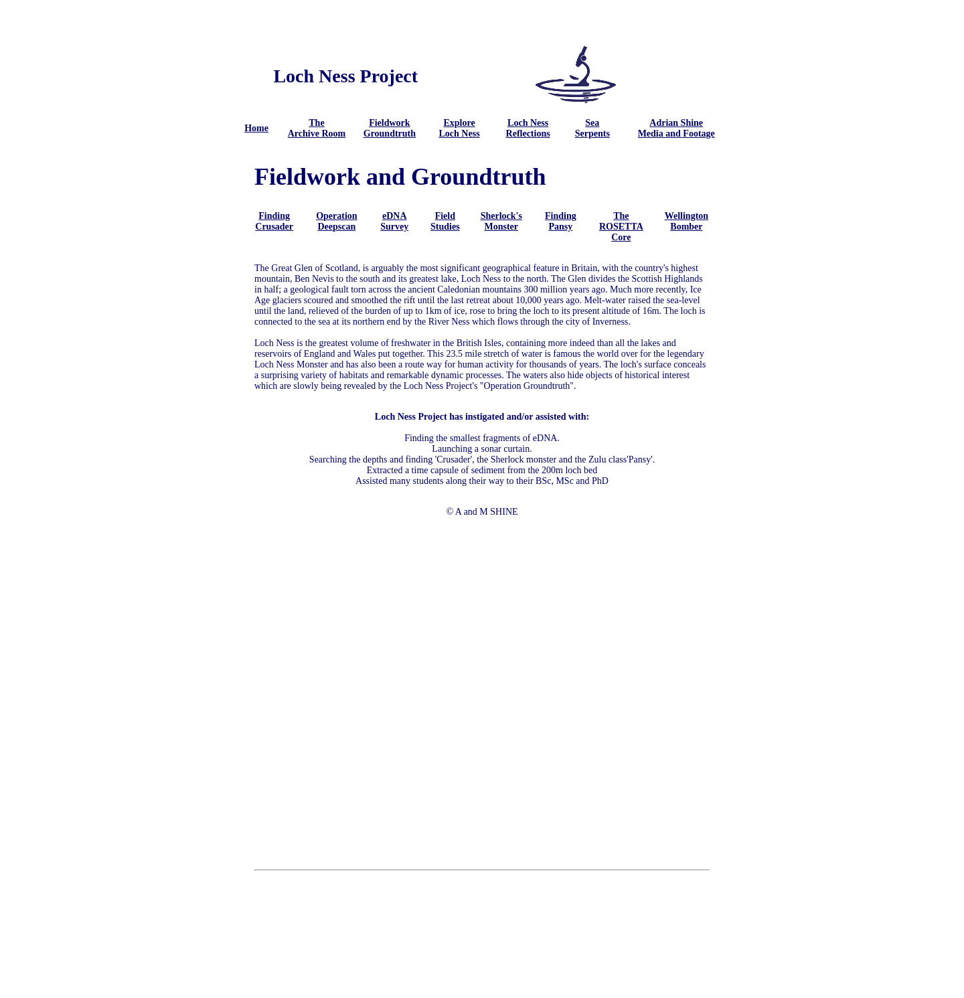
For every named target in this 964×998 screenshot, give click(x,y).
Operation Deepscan (336, 221)
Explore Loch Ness (459, 128)
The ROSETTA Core (621, 226)
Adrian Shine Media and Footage (676, 128)
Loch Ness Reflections (528, 128)
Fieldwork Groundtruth (390, 128)
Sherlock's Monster (501, 221)
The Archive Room (316, 128)
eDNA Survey (394, 221)
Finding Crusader (274, 221)
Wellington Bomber (686, 221)
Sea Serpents (592, 128)
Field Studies (445, 221)
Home (256, 128)
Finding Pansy (560, 221)
